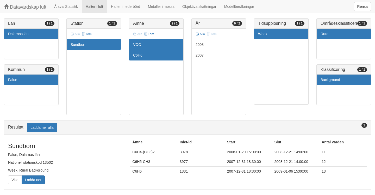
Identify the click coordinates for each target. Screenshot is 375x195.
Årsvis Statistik (66, 6)
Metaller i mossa (161, 6)
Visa (14, 180)
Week (262, 34)
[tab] (187, 127)
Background (330, 80)
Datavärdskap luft (25, 7)
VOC (137, 44)
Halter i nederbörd (125, 6)
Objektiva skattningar (199, 6)
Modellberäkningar (239, 6)
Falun (12, 80)
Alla (200, 34)
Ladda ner (33, 180)
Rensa (362, 6)
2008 (200, 44)
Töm (87, 34)
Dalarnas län (18, 34)
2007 (200, 55)
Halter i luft (94, 6)
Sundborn (78, 44)
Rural (325, 34)
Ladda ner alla (42, 127)
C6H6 (137, 55)
